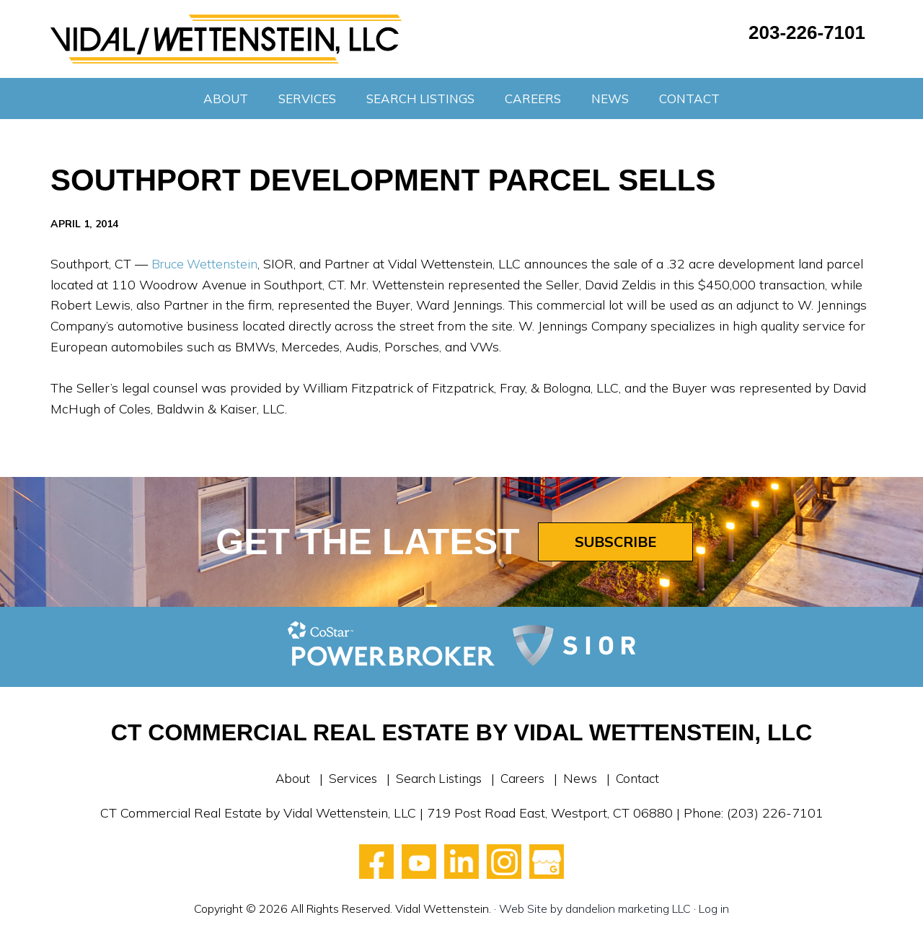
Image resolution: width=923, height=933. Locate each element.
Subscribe (615, 542)
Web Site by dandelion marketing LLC (595, 908)
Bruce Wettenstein (206, 263)
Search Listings (437, 778)
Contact (643, 778)
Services (349, 778)
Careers (524, 778)
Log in (714, 908)
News (584, 778)
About (287, 778)
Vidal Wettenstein (226, 38)
